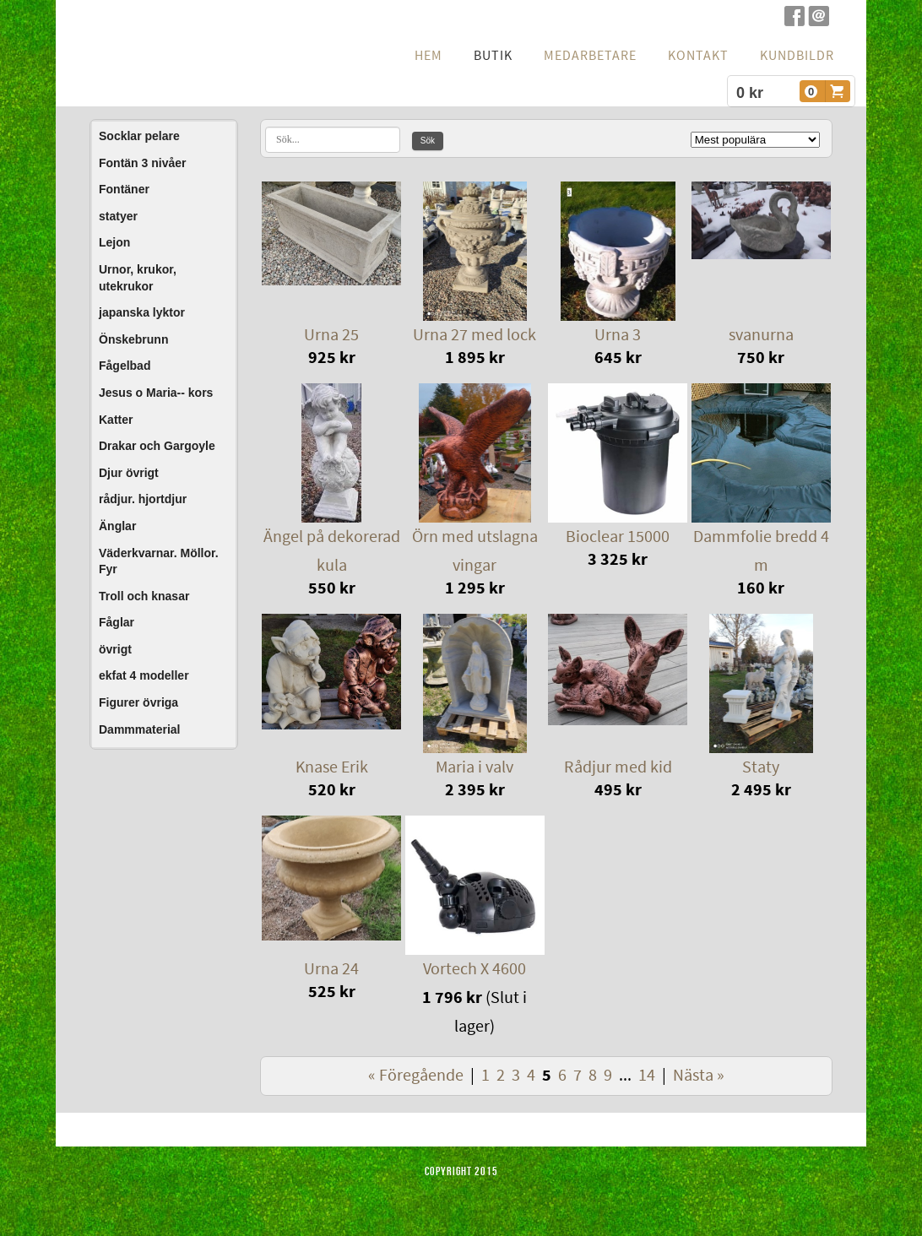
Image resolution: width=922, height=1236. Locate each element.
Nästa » (698, 1076)
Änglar (117, 526)
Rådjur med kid (618, 767)
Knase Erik (332, 767)
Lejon (114, 242)
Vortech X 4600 (474, 969)
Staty (760, 767)
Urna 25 (331, 335)
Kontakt (698, 55)
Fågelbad (124, 365)
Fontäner (124, 189)
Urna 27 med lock (474, 335)
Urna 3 (617, 335)
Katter (116, 419)
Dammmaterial (140, 729)
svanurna (761, 335)
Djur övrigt (129, 473)
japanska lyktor (142, 312)
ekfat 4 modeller (144, 675)
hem (428, 55)
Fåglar (116, 622)
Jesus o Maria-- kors (156, 392)
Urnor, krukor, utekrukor (137, 278)
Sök (427, 140)
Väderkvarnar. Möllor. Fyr (159, 561)
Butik (493, 55)
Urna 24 (331, 969)
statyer (118, 216)
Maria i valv (474, 767)
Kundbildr (797, 55)
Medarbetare (590, 55)
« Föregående (416, 1076)
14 (646, 1076)
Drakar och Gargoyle (157, 446)
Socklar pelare (139, 136)
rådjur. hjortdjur (143, 499)
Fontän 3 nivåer (142, 163)
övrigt (115, 649)
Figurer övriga (138, 702)
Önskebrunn (133, 339)
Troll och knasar (144, 596)
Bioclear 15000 (618, 537)
